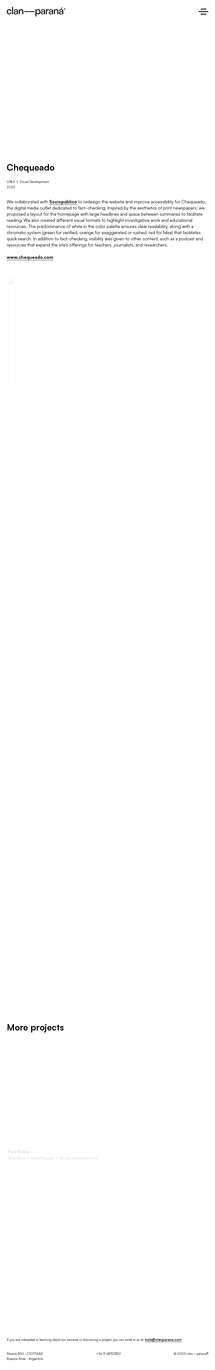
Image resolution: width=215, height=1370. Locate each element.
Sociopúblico (63, 201)
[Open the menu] (203, 12)
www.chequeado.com (30, 257)
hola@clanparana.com (163, 1339)
